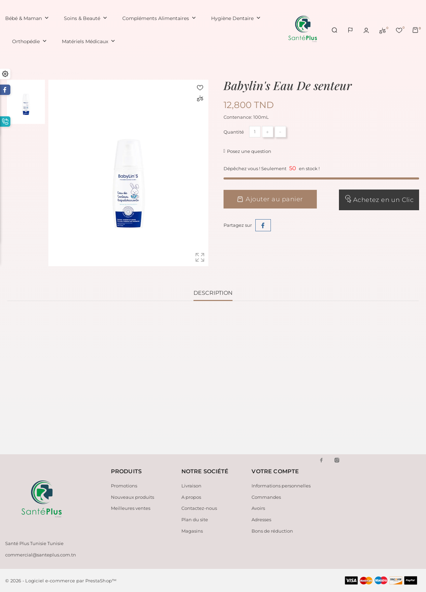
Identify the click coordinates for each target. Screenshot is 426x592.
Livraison (191, 485)
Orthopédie (30, 41)
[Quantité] (255, 131)
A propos (191, 496)
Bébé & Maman (27, 18)
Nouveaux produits (132, 496)
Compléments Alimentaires (159, 18)
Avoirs (258, 508)
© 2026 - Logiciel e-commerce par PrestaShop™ (60, 580)
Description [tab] (213, 293)
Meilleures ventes (130, 508)
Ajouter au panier (270, 199)
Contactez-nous (199, 508)
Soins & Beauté (86, 18)
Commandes (266, 496)
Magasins (192, 530)
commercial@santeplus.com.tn (40, 554)
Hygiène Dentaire (236, 18)
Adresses (261, 519)
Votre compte (275, 471)
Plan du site (194, 519)
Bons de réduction (272, 530)
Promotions (124, 485)
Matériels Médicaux (89, 41)
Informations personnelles (281, 485)
